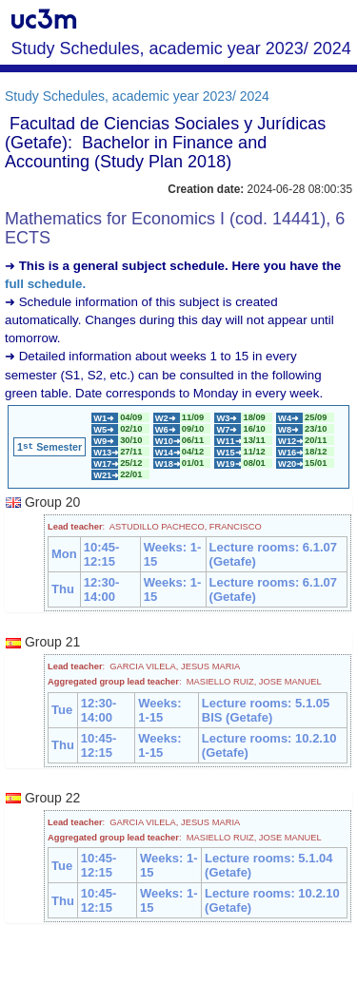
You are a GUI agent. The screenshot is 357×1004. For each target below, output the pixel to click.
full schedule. (45, 284)
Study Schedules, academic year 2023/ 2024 (137, 96)
